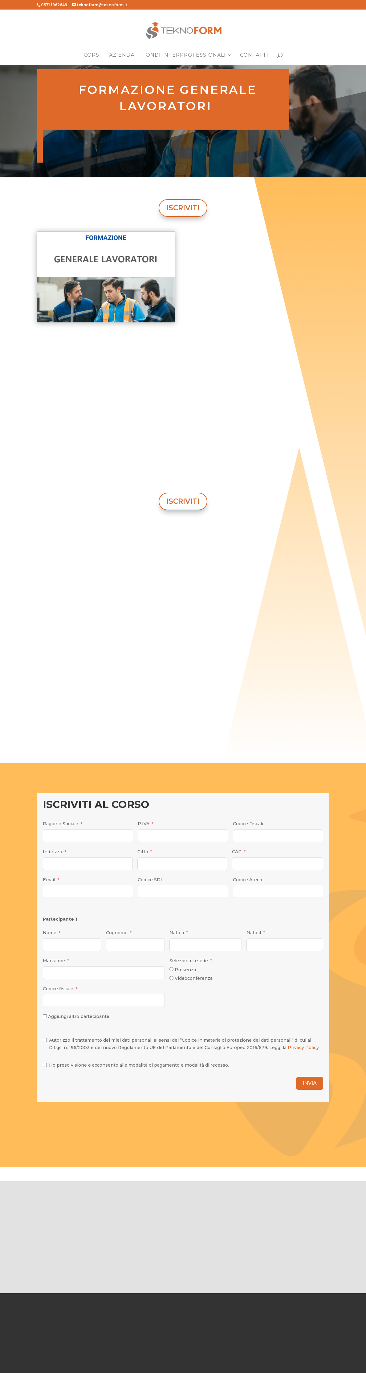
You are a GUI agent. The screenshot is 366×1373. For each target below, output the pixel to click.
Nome (49, 932)
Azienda (121, 55)
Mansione (54, 960)
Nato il (253, 932)
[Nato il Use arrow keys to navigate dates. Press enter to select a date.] (284, 944)
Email (49, 879)
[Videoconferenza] (171, 978)
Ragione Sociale (60, 823)
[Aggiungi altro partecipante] (45, 1016)
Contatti (254, 55)
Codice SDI (150, 879)
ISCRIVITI (183, 208)
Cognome (117, 932)
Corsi (92, 55)
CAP (237, 851)
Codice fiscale (58, 988)
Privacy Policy (303, 1047)
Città (142, 851)
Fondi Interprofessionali (184, 55)
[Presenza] (171, 969)
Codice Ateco (247, 879)
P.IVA (143, 823)
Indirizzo (52, 851)
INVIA (310, 1083)
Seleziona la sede (188, 960)
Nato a (176, 932)
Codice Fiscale (249, 823)
